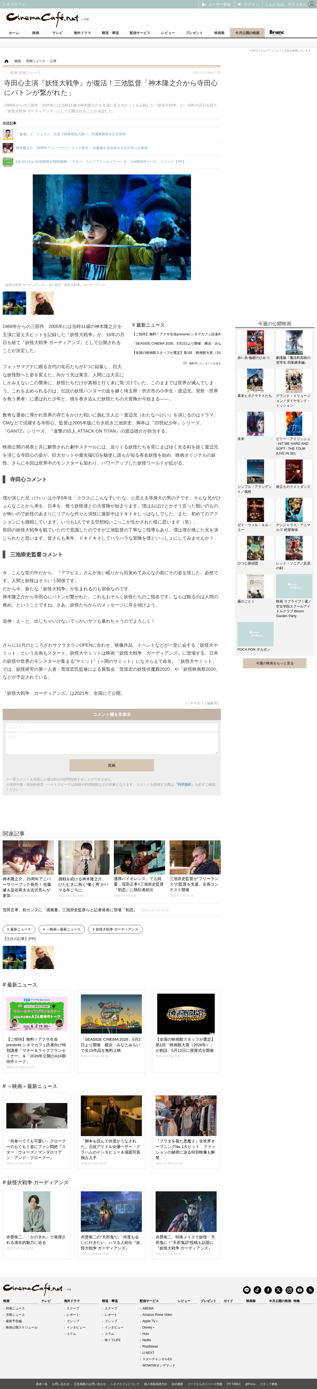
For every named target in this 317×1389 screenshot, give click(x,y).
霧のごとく (246, 601)
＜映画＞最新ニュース (63, 929)
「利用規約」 (184, 784)
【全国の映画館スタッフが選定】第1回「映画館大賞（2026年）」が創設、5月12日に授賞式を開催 (208, 353)
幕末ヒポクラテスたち (254, 396)
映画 (35, 33)
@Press (250, 1384)
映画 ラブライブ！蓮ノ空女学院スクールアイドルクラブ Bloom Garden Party (293, 608)
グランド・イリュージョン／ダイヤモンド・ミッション (293, 400)
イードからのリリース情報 (205, 1384)
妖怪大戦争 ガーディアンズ (117, 929)
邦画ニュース (15, 1308)
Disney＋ (148, 1327)
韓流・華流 (110, 33)
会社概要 (177, 1384)
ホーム (14, 33)
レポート (73, 1315)
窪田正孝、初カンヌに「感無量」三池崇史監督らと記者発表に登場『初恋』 (86, 910)
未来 (240, 439)
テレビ (57, 33)
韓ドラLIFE (113, 1340)
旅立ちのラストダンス (293, 487)
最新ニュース (150, 325)
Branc (276, 33)
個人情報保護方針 (155, 1384)
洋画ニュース (15, 1315)
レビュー (168, 33)
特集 (296, 1301)
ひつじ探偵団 (247, 563)
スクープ (73, 1308)
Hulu (145, 1334)
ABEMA (147, 1308)
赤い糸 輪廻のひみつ (253, 358)
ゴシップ (73, 1321)
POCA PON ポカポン (253, 649)
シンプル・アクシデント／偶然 (254, 489)
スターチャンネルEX (157, 1359)
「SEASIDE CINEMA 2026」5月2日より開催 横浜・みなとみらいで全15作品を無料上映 (201, 343)
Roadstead (150, 1346)
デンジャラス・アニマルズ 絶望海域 (293, 527)
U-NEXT (148, 1353)
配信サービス (140, 33)
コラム (71, 1334)
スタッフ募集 (268, 1384)
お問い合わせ (60, 1384)
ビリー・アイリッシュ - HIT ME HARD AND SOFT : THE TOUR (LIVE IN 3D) (293, 446)
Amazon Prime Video (157, 1315)
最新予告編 (14, 1321)
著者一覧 (42, 1384)
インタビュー (76, 1327)
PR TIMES (234, 1384)
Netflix (146, 1340)
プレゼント (194, 33)
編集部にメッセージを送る (205, 363)
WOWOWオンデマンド (158, 1365)
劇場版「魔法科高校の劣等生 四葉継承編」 (293, 360)
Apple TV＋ (150, 1321)
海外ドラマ (82, 33)
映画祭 (219, 33)
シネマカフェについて (124, 1384)
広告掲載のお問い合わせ (90, 1384)
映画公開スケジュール (22, 1327)
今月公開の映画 (247, 33)
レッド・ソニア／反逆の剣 (293, 565)
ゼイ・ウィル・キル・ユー (254, 527)
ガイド (228, 1301)
